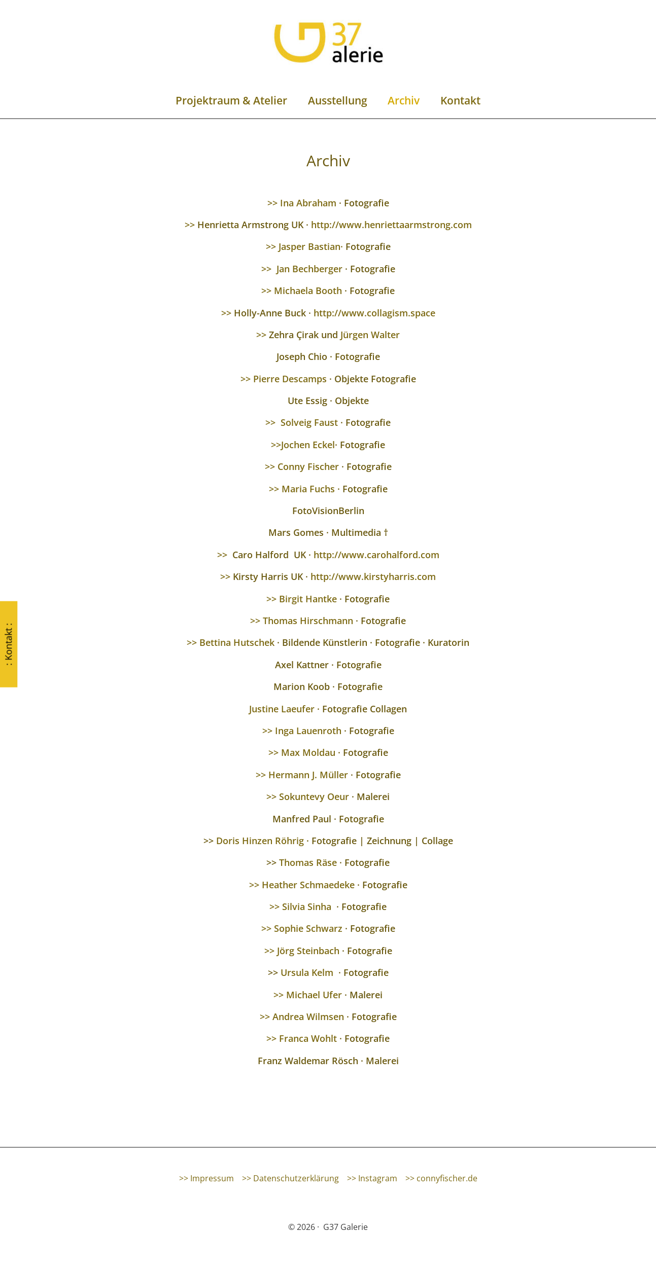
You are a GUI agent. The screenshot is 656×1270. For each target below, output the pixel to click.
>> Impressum (206, 1178)
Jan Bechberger (311, 269)
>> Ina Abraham (301, 203)
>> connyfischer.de (441, 1178)
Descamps (304, 379)
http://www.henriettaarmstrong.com (391, 225)
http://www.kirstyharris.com (373, 576)
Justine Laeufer (282, 709)
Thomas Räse (308, 862)
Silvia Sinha (306, 906)
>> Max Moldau (301, 752)
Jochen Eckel (308, 445)
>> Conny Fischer (302, 466)
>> (190, 225)
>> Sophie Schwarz (301, 928)
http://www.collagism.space (374, 313)
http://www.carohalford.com (376, 555)
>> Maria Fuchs (302, 489)
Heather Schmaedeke (308, 885)
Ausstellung (337, 100)
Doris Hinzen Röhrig (261, 840)
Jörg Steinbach (308, 951)
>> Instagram (372, 1178)
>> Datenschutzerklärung (290, 1178)
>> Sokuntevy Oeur (307, 796)
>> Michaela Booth (301, 290)
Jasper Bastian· (311, 246)
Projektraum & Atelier (231, 100)
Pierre (266, 379)
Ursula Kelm (307, 972)
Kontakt (461, 100)
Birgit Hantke (308, 599)
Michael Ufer (315, 995)
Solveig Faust (309, 422)
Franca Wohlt (308, 1038)
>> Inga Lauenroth (301, 730)
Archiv (404, 100)
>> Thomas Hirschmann (301, 620)
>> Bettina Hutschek (230, 642)
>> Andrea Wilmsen (302, 1016)
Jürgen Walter (370, 335)
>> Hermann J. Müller (302, 775)
